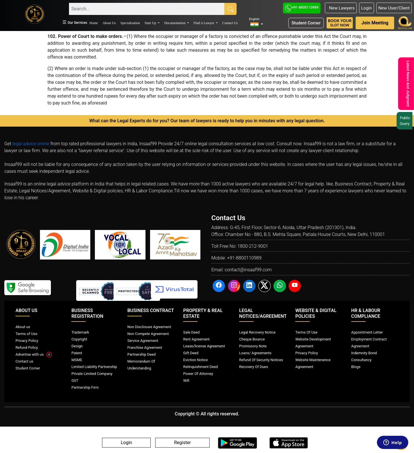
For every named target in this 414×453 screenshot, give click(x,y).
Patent (76, 353)
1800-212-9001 (252, 246)
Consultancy (361, 360)
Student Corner (306, 23)
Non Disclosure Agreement (149, 327)
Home (93, 23)
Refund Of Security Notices (261, 360)
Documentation (175, 23)
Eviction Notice (195, 360)
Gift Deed (190, 353)
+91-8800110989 (302, 7)
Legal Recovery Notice (257, 332)
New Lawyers (340, 8)
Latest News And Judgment (407, 84)
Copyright (79, 339)
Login (366, 8)
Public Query (405, 121)
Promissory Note (253, 346)
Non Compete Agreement (148, 334)
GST (74, 380)
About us (23, 327)
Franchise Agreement (144, 347)
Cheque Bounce (252, 339)
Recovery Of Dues (253, 367)
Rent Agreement (196, 339)
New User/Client (394, 8)
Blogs (356, 367)
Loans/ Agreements (255, 353)
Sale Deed (191, 332)
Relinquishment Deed (200, 367)
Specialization (130, 23)
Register (182, 443)
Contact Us (230, 23)
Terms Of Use (306, 332)
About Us (109, 23)
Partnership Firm (85, 387)
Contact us (24, 361)
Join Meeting (374, 23)
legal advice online (30, 143)
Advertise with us (34, 354)
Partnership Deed (141, 354)
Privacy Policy (27, 340)
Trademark (80, 332)
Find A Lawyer (204, 23)
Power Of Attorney (198, 373)
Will (186, 380)
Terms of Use (26, 334)
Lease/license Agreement (204, 346)
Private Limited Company (91, 373)
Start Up (151, 23)
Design (77, 346)
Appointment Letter (367, 332)
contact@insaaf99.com (248, 269)
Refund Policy (27, 347)
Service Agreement (142, 340)
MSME (76, 360)
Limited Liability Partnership (94, 367)
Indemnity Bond (364, 353)
